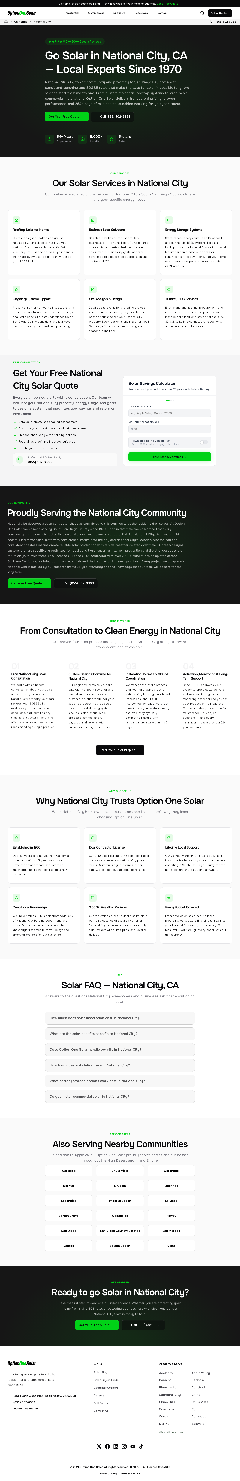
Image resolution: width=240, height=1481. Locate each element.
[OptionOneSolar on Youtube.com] (133, 1446)
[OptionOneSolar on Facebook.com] (107, 1446)
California (20, 21)
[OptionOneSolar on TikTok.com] (141, 1446)
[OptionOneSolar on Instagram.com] (124, 1446)
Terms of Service (130, 1473)
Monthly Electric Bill (144, 422)
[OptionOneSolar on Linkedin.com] (116, 1446)
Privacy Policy (108, 1473)
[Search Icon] (202, 13)
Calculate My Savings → (170, 457)
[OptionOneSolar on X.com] (99, 1446)
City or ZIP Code (139, 406)
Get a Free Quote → (169, 3)
